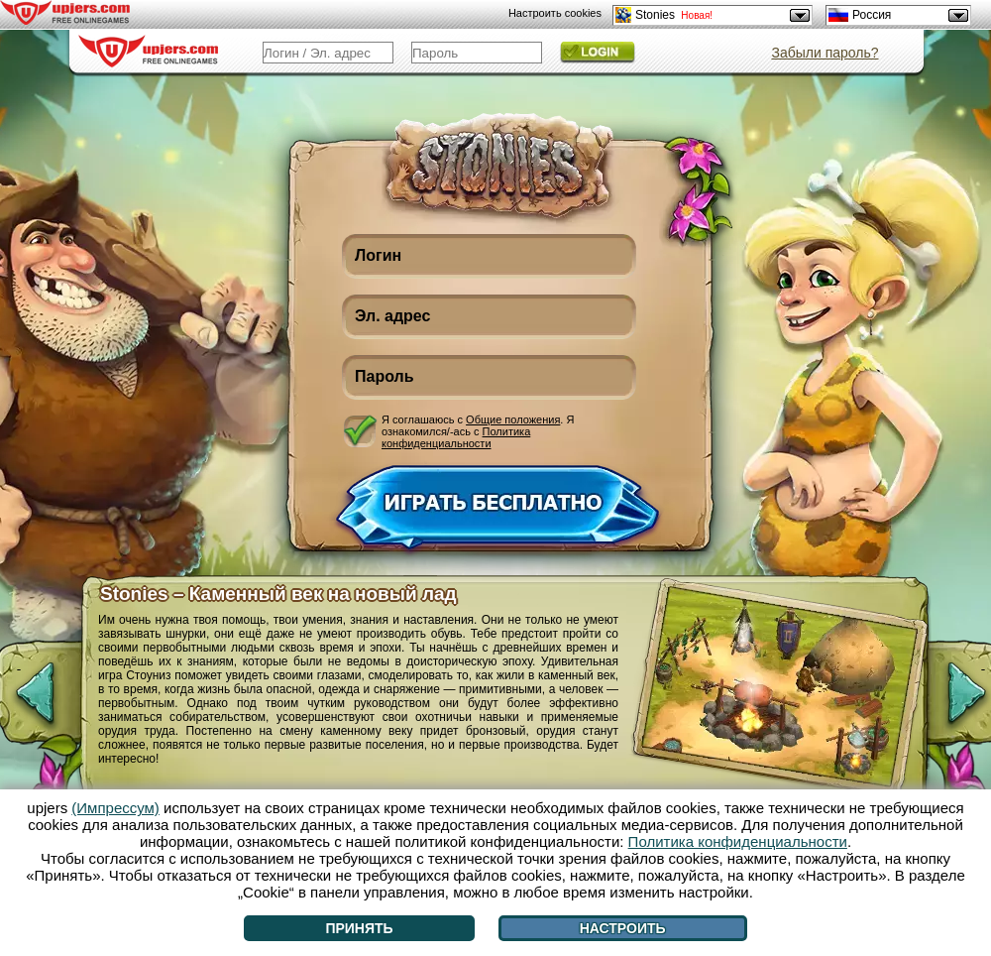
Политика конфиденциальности (456, 437)
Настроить (623, 928)
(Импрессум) (115, 807)
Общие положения (513, 419)
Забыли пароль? (824, 52)
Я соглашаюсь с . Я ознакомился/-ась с (478, 431)
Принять (358, 928)
